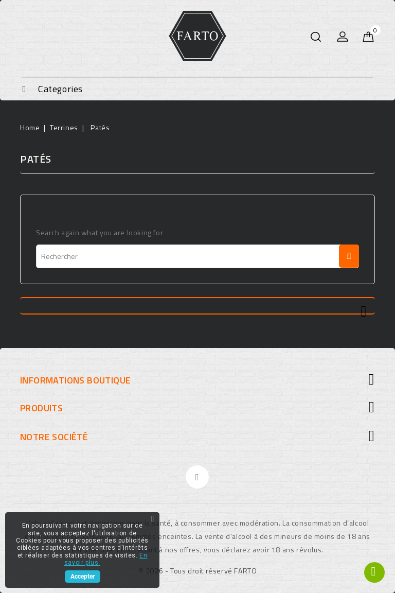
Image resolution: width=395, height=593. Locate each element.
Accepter (82, 576)
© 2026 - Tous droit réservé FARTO (197, 570)
